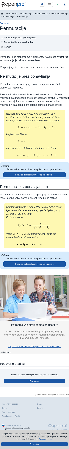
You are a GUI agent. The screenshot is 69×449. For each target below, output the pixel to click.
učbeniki (8, 428)
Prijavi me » (34, 381)
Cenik (4, 408)
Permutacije (22, 16)
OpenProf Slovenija (13, 425)
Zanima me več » (46, 439)
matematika (11, 13)
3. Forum (6, 47)
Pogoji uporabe (8, 412)
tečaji (21, 428)
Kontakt (40, 408)
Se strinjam (34, 444)
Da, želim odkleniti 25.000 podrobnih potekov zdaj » (34, 346)
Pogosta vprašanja (10, 404)
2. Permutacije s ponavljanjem (17, 42)
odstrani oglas (6, 352)
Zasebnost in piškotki (11, 416)
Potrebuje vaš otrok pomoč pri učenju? (34, 324)
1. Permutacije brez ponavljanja (18, 37)
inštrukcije (15, 428)
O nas (39, 404)
